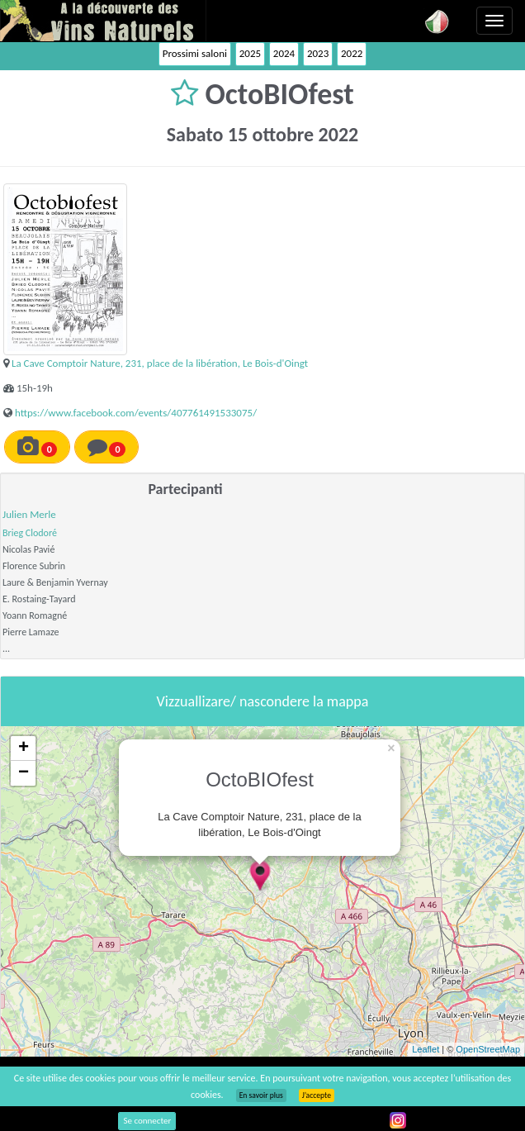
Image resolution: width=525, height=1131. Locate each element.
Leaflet (425, 1049)
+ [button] (23, 748)
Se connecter (147, 1120)
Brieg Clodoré (29, 533)
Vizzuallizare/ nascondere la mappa (263, 701)
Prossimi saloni (195, 53)
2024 (284, 53)
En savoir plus (261, 1095)
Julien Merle (29, 514)
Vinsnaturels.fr (103, 20)
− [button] (23, 773)
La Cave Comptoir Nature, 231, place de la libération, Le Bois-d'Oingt (160, 363)
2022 (351, 53)
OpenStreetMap (488, 1049)
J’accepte (316, 1095)
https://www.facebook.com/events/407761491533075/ (136, 412)
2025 (250, 53)
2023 (318, 53)
